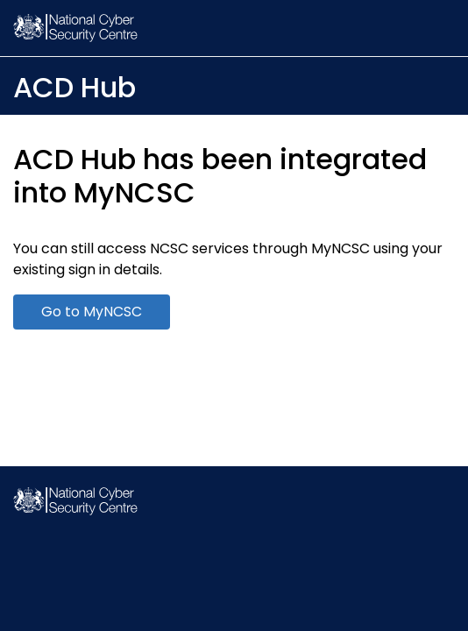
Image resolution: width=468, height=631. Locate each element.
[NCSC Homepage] (75, 510)
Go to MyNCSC (91, 311)
